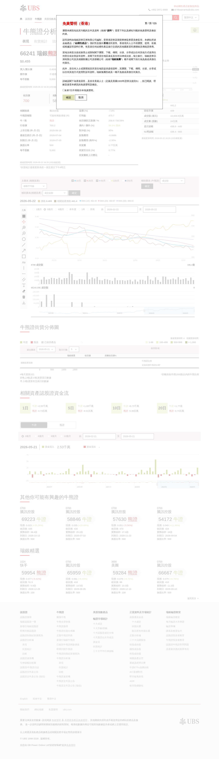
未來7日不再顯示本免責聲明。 (79, 90)
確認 (68, 97)
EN (154, 23)
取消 (80, 97)
